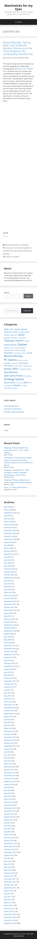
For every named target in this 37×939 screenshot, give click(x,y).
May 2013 (8, 829)
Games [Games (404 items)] (22, 344)
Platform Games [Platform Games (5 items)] (23, 360)
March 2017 (8, 702)
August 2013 (9, 820)
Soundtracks (24, 245)
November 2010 (10, 917)
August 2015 (9, 749)
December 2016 (10, 708)
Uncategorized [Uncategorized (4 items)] (8, 385)
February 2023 (9, 569)
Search (6, 292)
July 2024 (7, 545)
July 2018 (7, 672)
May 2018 (8, 675)
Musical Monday (11, 245)
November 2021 (10, 604)
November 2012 (10, 846)
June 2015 (8, 755)
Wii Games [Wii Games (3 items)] (24, 385)
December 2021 (10, 601)
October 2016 (9, 710)
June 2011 (8, 897)
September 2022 (10, 578)
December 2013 (10, 808)
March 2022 (8, 592)
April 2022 (8, 589)
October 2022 (9, 575)
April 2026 (8, 507)
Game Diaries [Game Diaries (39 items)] (10, 344)
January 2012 (9, 876)
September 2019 (10, 654)
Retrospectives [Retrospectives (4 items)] (28, 366)
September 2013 (10, 817)
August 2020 (9, 634)
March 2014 (8, 799)
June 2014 (8, 790)
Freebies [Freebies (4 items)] (27, 341)
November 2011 (10, 882)
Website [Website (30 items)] (17, 385)
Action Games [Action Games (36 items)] (20, 329)
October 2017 (9, 684)
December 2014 (10, 772)
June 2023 (8, 560)
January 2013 (9, 840)
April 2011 (8, 902)
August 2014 (9, 784)
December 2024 (10, 530)
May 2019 (8, 660)
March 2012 (8, 870)
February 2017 (9, 705)
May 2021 (8, 616)
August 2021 (9, 613)
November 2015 (10, 740)
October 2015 (9, 743)
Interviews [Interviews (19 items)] (8, 353)
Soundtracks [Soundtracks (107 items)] (11, 372)
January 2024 (9, 551)
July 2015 (7, 752)
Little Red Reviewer (11, 406)
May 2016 (8, 722)
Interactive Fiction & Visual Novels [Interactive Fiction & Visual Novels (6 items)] (15, 350)
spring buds (18, 251)
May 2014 (8, 793)
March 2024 (8, 548)
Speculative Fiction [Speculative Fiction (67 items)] (13, 375)
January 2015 (9, 769)
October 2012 (9, 849)
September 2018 (10, 666)
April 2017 (8, 699)
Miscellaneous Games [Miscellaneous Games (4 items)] (19, 353)
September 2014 (10, 781)
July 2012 (7, 858)
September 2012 (10, 852)
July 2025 (7, 516)
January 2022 (9, 598)
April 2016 (8, 725)
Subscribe (27, 311)
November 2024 (10, 533)
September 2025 (10, 513)
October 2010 (9, 920)
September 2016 (10, 713)
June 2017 (8, 693)
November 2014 (10, 775)
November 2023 (10, 554)
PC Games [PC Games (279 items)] (10, 360)
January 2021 (9, 622)
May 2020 (8, 640)
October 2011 (9, 885)
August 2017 (9, 687)
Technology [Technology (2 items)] (19, 383)
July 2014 (7, 787)
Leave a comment (12, 257)
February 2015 (9, 767)
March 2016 (8, 728)
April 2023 (8, 566)
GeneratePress (18, 936)
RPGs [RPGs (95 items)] (15, 368)
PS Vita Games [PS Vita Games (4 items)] (18, 366)
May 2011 (8, 899)
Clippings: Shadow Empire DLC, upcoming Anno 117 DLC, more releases (16, 450)
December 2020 (10, 625)
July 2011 (7, 894)
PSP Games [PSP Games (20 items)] (8, 366)
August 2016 (9, 716)
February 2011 (9, 908)
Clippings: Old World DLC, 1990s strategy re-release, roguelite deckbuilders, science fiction (16, 472)
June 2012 (8, 861)
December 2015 (10, 737)
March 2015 (8, 764)
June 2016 (8, 719)
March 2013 (8, 834)
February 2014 (9, 802)
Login (6, 430)
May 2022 (8, 586)
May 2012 (8, 864)
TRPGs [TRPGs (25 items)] (25, 382)
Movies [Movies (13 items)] (29, 353)
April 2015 (8, 761)
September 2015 (10, 746)
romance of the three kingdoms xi (18, 248)
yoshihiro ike (8, 251)
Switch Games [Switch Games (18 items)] (9, 382)
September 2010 (10, 923)
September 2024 (10, 539)
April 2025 (8, 519)
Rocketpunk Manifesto (13, 409)
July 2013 (7, 823)
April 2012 (8, 867)
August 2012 (9, 855)
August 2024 (9, 542)
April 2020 (8, 643)
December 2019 (10, 645)
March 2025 (8, 521)
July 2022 (7, 580)
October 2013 (9, 814)
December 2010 (10, 914)
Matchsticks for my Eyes (18, 7)
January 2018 (9, 678)
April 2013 (8, 832)
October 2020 (9, 628)
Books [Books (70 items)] (21, 334)
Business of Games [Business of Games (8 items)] (10, 338)
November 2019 (10, 648)
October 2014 (9, 778)
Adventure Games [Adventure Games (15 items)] (11, 332)
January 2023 (9, 572)
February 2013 (9, 837)
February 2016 (9, 731)
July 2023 (7, 557)
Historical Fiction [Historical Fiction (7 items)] (19, 348)
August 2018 (9, 669)
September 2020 (10, 631)
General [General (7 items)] (6, 348)
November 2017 (10, 681)
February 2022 (9, 595)
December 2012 (10, 843)
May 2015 (8, 758)
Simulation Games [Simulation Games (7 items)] (25, 369)
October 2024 (9, 536)
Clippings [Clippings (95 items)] (9, 340)
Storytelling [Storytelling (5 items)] (27, 376)
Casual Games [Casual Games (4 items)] (22, 338)
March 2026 (8, 510)
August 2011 (9, 891)
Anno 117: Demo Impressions (15, 487)
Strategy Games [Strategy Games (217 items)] (14, 379)
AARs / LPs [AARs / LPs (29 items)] (8, 329)
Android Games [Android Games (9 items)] (24, 332)
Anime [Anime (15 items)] (6, 335)
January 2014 (9, 805)
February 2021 (9, 619)
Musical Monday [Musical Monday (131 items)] (13, 356)
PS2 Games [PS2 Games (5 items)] (14, 363)
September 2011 (10, 888)
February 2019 (9, 663)
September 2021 (10, 610)
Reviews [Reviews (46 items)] (8, 368)
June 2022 (8, 583)
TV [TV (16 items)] (30, 382)
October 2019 (9, 651)
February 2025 (9, 524)
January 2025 (9, 527)
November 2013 (10, 811)
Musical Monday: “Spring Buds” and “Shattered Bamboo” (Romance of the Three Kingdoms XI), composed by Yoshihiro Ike (18, 48)
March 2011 (8, 905)
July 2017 (7, 690)
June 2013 (8, 826)
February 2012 (9, 873)
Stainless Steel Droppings (14, 412)
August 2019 (9, 657)
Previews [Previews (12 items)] (7, 363)
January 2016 (9, 734)
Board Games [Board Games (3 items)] (13, 335)
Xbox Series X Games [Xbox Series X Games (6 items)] (10, 388)
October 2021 (9, 607)
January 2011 (9, 911)
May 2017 (8, 696)
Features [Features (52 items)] (19, 340)
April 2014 (8, 796)
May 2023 (8, 563)
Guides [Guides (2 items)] (12, 348)
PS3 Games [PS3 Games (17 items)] (23, 363)
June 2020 (8, 637)
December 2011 (10, 879)
